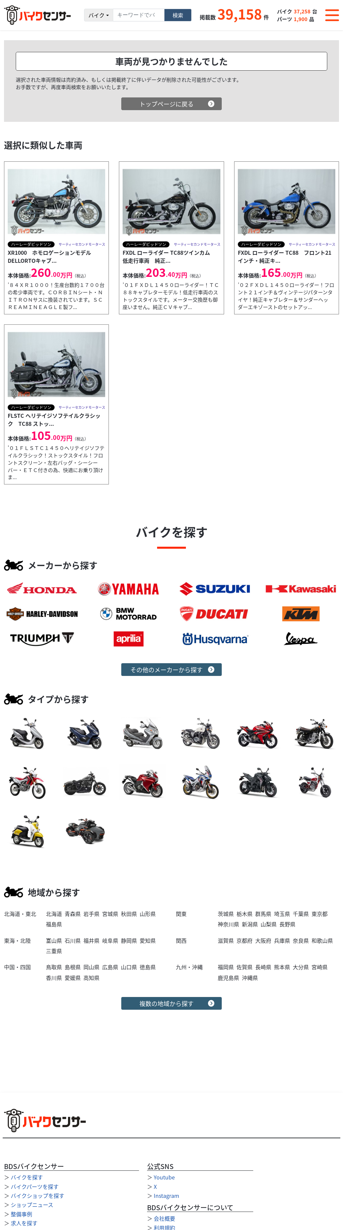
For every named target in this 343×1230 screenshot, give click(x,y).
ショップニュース (32, 1205)
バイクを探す (27, 1177)
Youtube (164, 1177)
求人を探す (24, 1223)
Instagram (166, 1195)
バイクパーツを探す (35, 1186)
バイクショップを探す (37, 1195)
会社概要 (164, 1218)
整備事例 (21, 1214)
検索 (178, 15)
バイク (96, 15)
